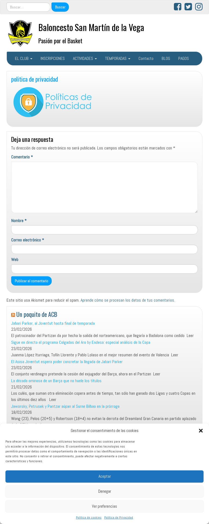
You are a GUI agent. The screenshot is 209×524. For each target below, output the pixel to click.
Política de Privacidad (118, 517)
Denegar (104, 491)
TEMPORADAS (117, 58)
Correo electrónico (27, 240)
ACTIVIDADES (85, 58)
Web (14, 259)
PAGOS (183, 58)
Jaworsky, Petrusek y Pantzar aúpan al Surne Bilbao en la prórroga (65, 406)
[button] (201, 430)
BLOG (166, 58)
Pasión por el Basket (60, 40)
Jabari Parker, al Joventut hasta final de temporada (53, 323)
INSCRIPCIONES (53, 58)
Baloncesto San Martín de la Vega (91, 27)
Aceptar (105, 476)
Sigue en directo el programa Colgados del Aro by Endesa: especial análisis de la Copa (80, 342)
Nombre (19, 220)
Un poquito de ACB (36, 314)
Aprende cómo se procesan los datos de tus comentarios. (128, 300)
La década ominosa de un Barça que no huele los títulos (56, 381)
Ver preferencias (104, 506)
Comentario (22, 157)
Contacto (146, 58)
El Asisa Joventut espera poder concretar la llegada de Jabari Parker (67, 361)
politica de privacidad (34, 78)
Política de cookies (89, 517)
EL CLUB (23, 58)
